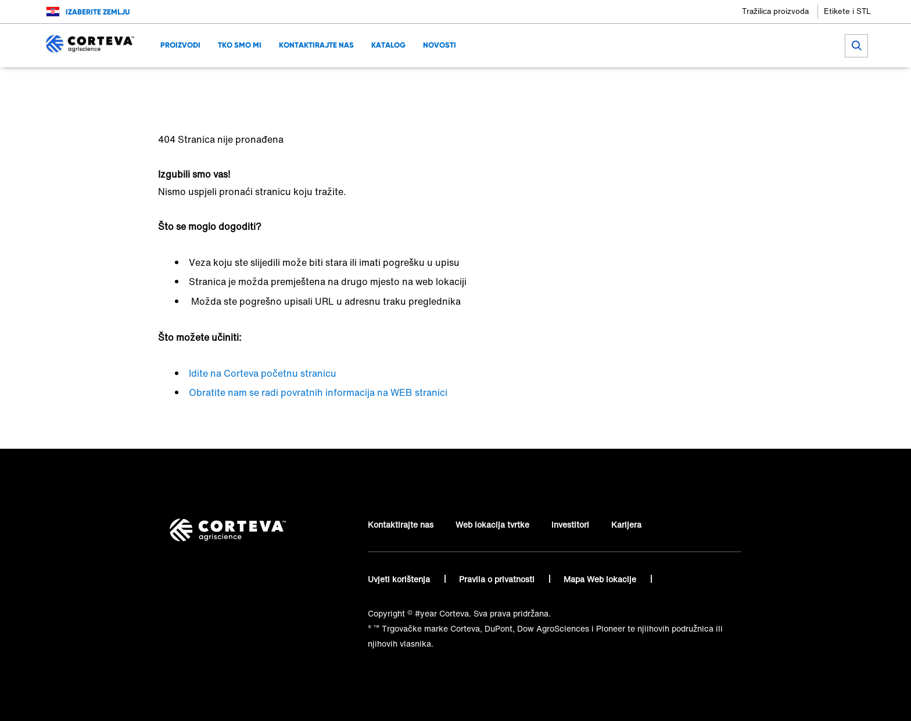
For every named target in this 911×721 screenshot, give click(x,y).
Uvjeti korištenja (400, 579)
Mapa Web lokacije (601, 579)
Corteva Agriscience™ (200, 84)
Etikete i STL (847, 11)
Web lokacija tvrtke (492, 524)
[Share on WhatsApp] (726, 84)
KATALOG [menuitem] (388, 45)
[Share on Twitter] (688, 84)
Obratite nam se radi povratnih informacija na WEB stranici (318, 392)
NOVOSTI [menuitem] (439, 45)
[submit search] (856, 45)
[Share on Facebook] (669, 84)
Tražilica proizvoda (775, 11)
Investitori (570, 524)
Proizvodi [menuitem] (180, 45)
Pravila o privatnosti (498, 579)
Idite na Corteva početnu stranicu (262, 373)
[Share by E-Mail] (745, 84)
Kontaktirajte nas (400, 524)
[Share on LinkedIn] (707, 84)
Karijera (626, 524)
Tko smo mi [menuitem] (239, 45)
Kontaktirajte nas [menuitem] (316, 45)
